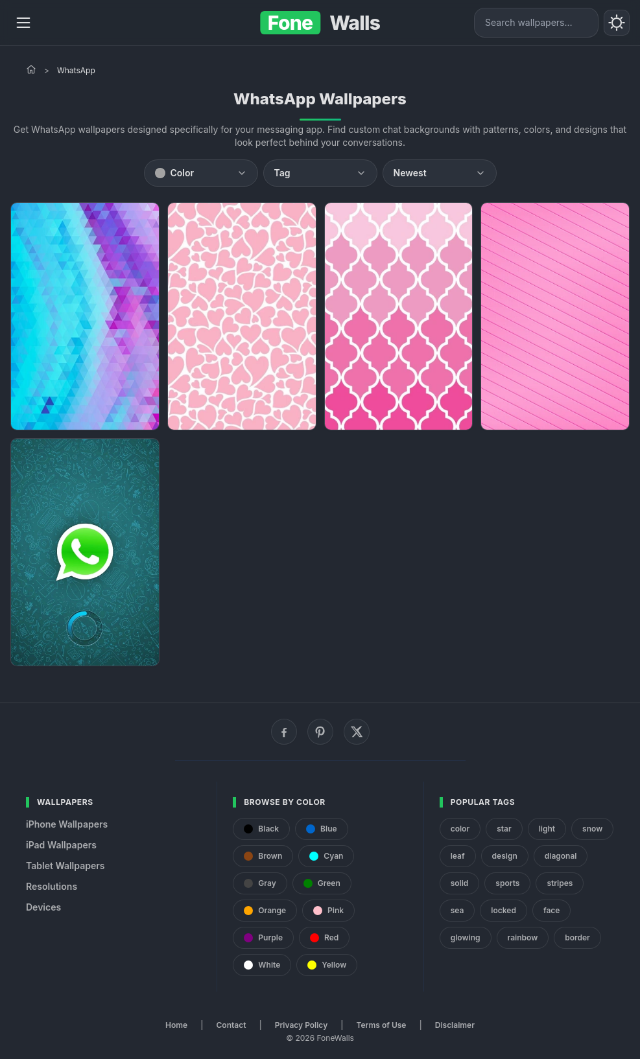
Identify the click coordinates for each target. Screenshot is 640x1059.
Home (176, 1025)
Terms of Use (382, 1025)
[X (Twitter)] (357, 732)
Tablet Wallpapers (65, 865)
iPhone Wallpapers (67, 824)
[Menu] (23, 23)
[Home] (31, 69)
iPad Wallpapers (61, 844)
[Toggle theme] (617, 23)
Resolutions (51, 886)
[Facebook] (284, 732)
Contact (231, 1025)
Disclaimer (455, 1025)
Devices (43, 907)
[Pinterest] (320, 732)
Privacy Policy (301, 1025)
